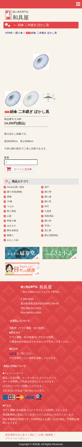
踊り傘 (19, 32)
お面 (9, 216)
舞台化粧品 (12, 230)
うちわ (10, 206)
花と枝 (47, 230)
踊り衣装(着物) (14, 191)
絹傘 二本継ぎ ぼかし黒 (41, 32)
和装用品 (49, 216)
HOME (9, 32)
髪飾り (10, 235)
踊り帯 (47, 191)
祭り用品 (11, 211)
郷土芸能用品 (51, 235)
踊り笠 (47, 201)
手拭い (47, 225)
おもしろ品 (12, 240)
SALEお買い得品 (15, 187)
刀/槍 (9, 201)
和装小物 (11, 220)
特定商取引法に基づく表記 (20, 434)
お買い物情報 (45, 434)
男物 (9, 196)
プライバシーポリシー (17, 438)
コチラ (13, 353)
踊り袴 (47, 220)
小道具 (47, 211)
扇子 (46, 187)
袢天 (46, 206)
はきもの (11, 225)
